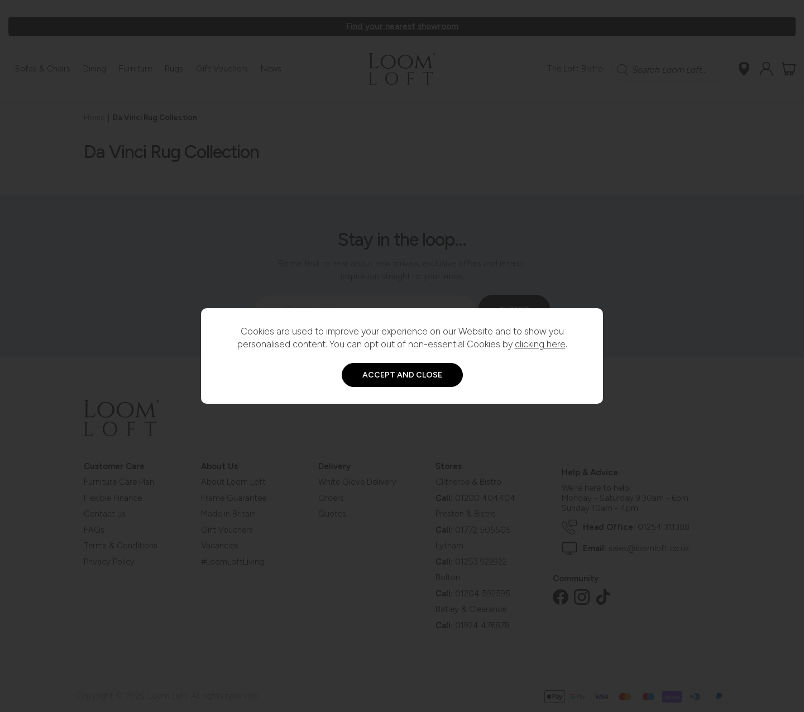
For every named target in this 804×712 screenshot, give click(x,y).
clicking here (540, 344)
